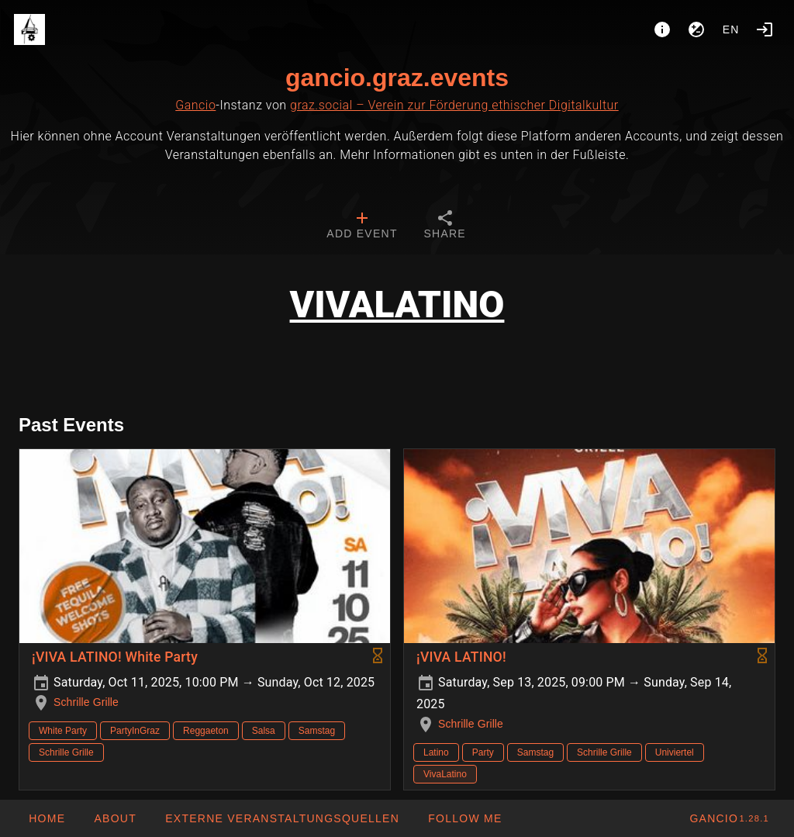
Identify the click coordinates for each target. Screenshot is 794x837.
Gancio (195, 105)
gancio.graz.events (397, 78)
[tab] (361, 226)
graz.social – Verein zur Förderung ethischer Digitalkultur (454, 105)
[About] (662, 29)
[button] (282, 818)
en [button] (731, 29)
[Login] (764, 29)
